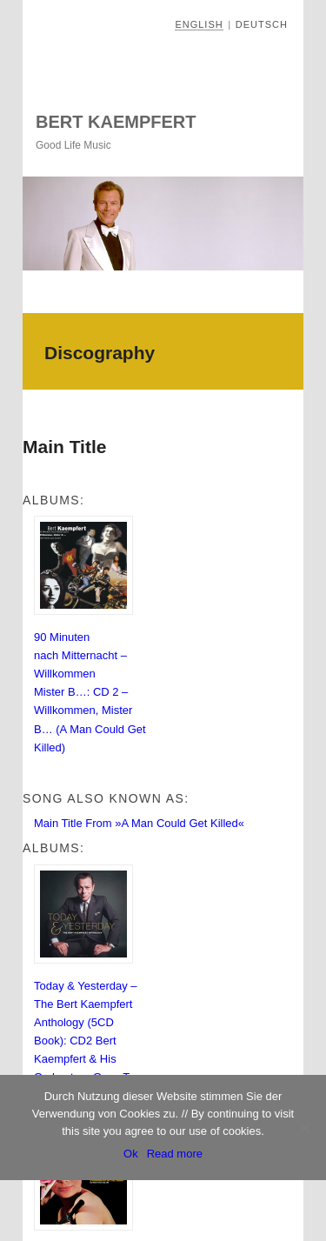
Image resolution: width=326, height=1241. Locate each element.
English (199, 24)
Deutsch (262, 24)
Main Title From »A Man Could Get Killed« (139, 823)
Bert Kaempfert (116, 121)
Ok (130, 1153)
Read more (175, 1153)
